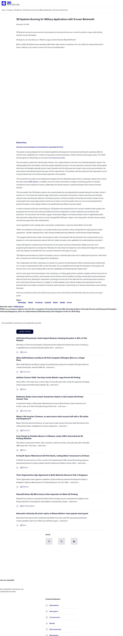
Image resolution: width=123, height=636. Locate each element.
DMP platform (34, 182)
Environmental (55, 629)
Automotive (54, 605)
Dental (52, 623)
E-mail (68, 302)
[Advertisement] (61, 562)
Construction (55, 617)
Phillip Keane (19, 306)
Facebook (38, 302)
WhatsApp (21, 302)
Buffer (55, 302)
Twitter (29, 302)
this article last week (57, 158)
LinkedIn (47, 302)
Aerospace (54, 611)
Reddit (61, 302)
